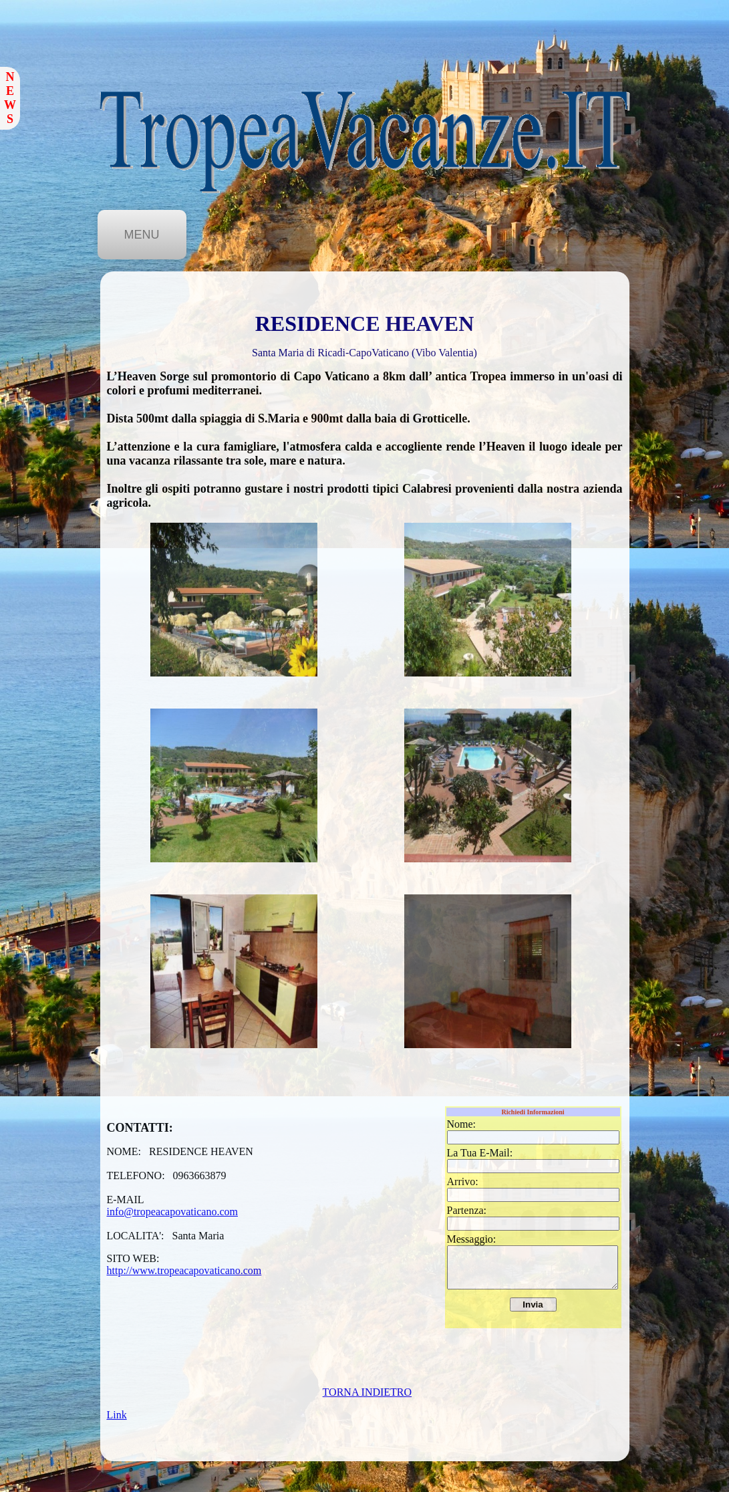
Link (117, 1414)
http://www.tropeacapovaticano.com (184, 1270)
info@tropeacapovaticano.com (172, 1211)
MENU (142, 234)
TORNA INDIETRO (367, 1392)
